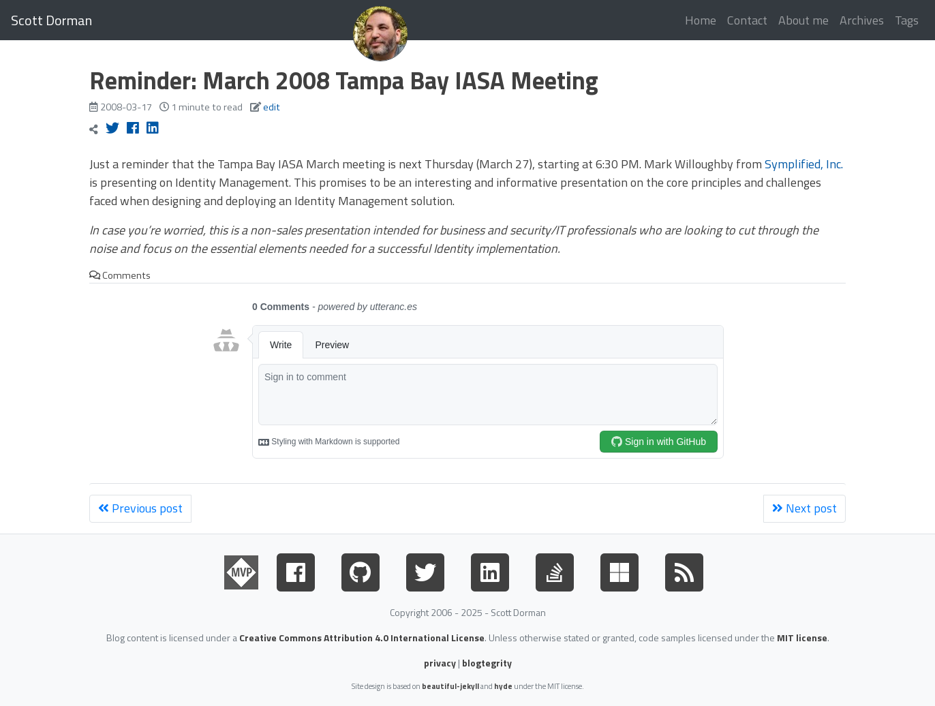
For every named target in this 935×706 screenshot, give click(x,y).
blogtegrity (487, 663)
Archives (862, 20)
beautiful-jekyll (450, 686)
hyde (503, 686)
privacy (440, 663)
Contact (747, 20)
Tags (907, 20)
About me (803, 20)
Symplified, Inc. (804, 164)
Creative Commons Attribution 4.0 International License (362, 637)
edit (271, 106)
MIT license (802, 637)
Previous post (140, 508)
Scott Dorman (51, 20)
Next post (804, 508)
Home (700, 20)
